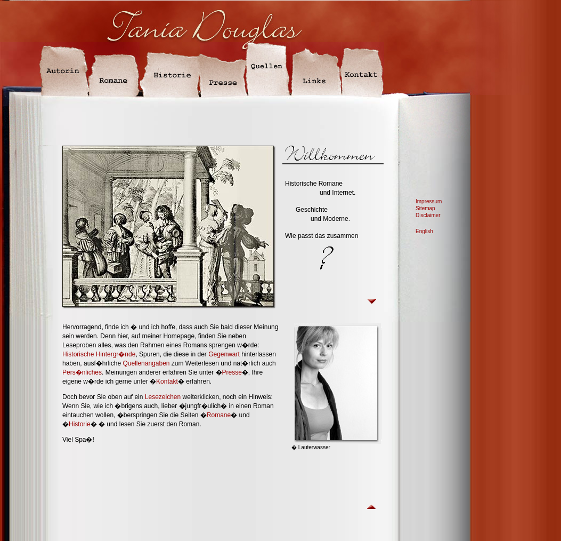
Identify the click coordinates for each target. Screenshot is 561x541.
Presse (232, 372)
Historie (80, 424)
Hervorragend (81, 327)
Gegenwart (224, 354)
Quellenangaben (146, 363)
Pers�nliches (82, 372)
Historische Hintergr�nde (98, 354)
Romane (219, 415)
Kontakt (167, 381)
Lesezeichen (163, 397)
